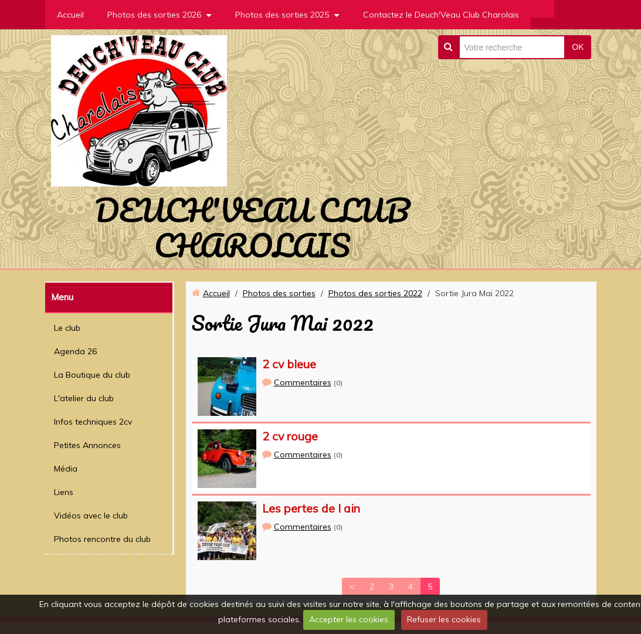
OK (578, 47)
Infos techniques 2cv (93, 421)
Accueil (70, 14)
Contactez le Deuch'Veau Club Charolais (441, 14)
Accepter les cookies (348, 619)
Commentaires (302, 382)
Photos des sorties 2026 (154, 14)
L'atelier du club (84, 398)
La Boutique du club (92, 374)
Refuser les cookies (444, 619)
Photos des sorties (279, 293)
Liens (63, 492)
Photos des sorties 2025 (282, 14)
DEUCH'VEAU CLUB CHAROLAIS (251, 227)
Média (65, 468)
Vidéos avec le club (91, 515)
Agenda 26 (75, 351)
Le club (67, 328)
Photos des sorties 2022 (375, 293)
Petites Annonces (87, 445)
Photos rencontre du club (102, 539)
